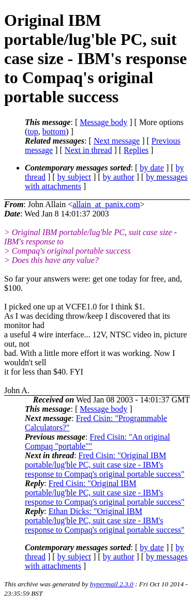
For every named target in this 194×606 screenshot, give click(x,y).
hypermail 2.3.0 (111, 584)
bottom (54, 131)
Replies (136, 150)
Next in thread (88, 150)
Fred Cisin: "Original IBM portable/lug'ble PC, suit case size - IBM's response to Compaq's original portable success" (104, 464)
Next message (117, 140)
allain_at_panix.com (106, 204)
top (32, 131)
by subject (74, 177)
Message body (103, 122)
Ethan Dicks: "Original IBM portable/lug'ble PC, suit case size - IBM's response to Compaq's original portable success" (104, 520)
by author (119, 177)
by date (152, 167)
